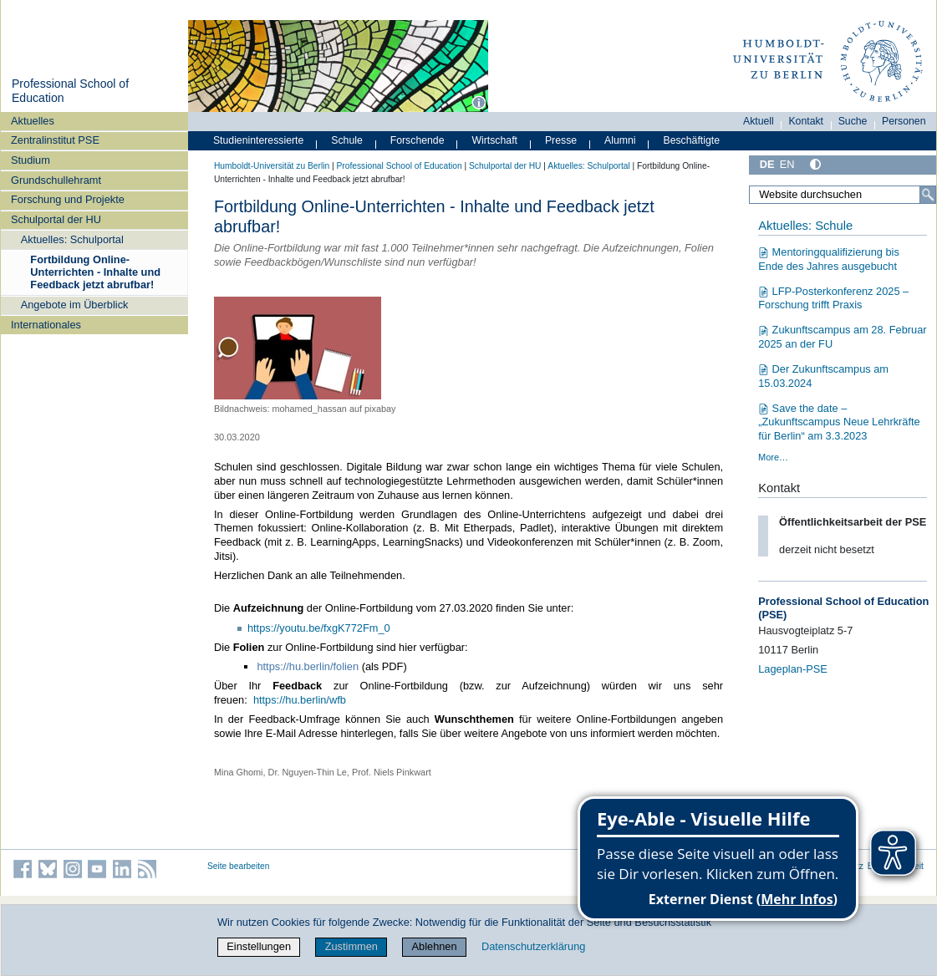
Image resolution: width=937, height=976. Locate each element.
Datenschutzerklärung (533, 946)
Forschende (417, 140)
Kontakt (805, 121)
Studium (30, 160)
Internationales (46, 324)
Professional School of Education (398, 165)
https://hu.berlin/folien (309, 666)
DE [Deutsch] (767, 164)
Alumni (620, 140)
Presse (561, 140)
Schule (347, 140)
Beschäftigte (691, 140)
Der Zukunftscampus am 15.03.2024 (823, 376)
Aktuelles (32, 120)
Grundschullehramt (56, 180)
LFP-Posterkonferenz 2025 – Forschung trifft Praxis (833, 298)
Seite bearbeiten (238, 866)
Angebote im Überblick (75, 304)
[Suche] (927, 195)
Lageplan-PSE (793, 669)
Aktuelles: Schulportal (72, 239)
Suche (853, 121)
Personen (904, 121)
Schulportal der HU (56, 219)
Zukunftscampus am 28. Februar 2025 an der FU (842, 336)
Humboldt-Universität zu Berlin (271, 165)
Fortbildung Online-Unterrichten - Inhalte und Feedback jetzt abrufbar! (95, 272)
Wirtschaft (494, 140)
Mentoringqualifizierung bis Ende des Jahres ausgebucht (828, 259)
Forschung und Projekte (68, 199)
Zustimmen (351, 946)
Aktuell (758, 121)
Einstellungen (259, 946)
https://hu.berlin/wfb (299, 700)
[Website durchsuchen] (842, 195)
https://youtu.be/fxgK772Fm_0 (318, 628)
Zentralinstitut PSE (55, 140)
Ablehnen (434, 946)
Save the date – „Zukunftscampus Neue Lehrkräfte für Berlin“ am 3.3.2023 (838, 422)
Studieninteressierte (258, 140)
